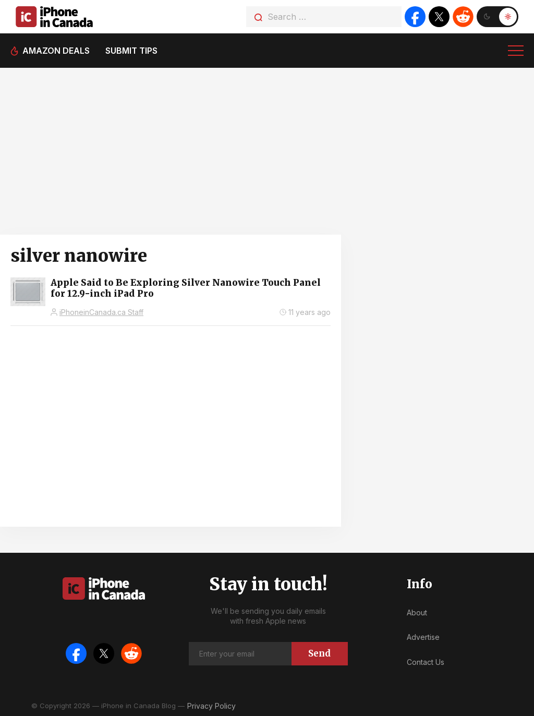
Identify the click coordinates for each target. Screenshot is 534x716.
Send (319, 653)
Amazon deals (56, 50)
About (417, 612)
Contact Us (425, 662)
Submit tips (131, 50)
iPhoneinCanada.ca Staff (101, 312)
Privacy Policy (211, 705)
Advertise (423, 637)
